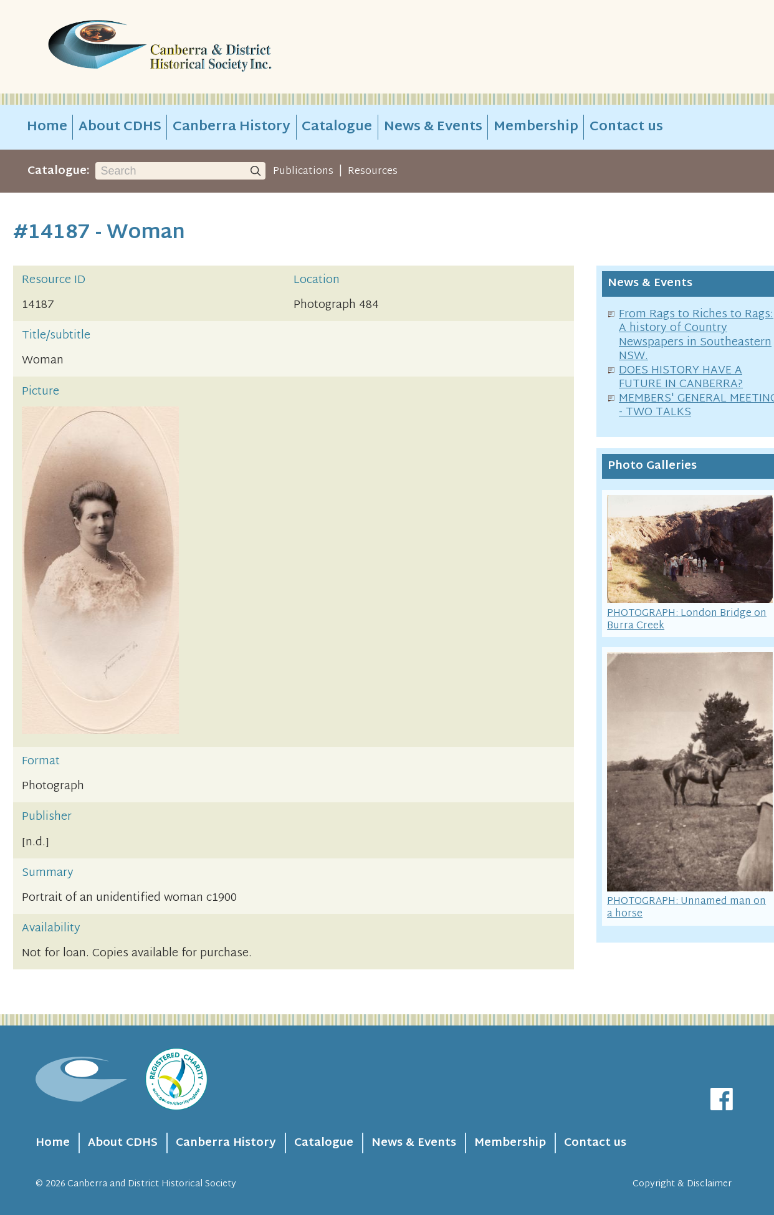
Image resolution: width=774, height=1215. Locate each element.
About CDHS (120, 127)
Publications (303, 171)
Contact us (626, 127)
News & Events (433, 127)
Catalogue (337, 127)
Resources (373, 171)
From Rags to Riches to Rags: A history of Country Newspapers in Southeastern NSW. (696, 335)
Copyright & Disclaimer (682, 1184)
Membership (536, 127)
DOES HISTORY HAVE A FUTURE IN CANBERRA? (681, 377)
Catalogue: (58, 171)
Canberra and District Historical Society (151, 1184)
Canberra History (231, 127)
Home (47, 127)
